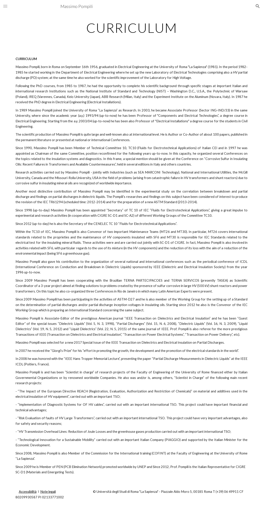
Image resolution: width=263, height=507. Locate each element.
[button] (5, 6)
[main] (131, 28)
